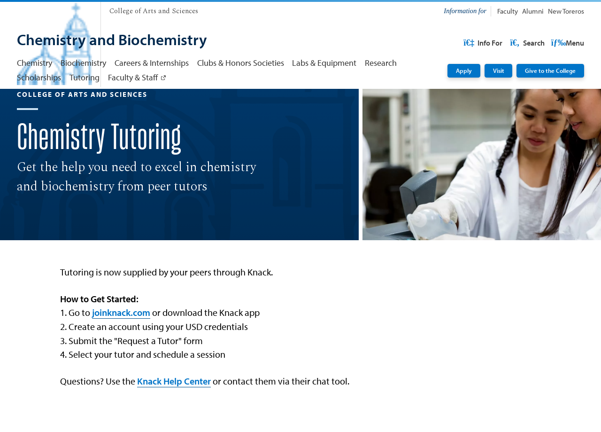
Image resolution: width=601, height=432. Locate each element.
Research (381, 62)
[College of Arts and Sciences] (153, 11)
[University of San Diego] (54, 9)
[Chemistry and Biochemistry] (112, 40)
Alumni (533, 11)
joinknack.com (121, 355)
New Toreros (566, 11)
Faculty (507, 11)
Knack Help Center (174, 424)
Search (566, 42)
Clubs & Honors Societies (240, 62)
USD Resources (509, 42)
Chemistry (34, 62)
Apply (464, 70)
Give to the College (550, 70)
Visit (498, 70)
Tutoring (84, 77)
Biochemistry (83, 62)
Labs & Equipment (324, 62)
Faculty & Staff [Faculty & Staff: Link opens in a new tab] (133, 77)
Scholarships (39, 77)
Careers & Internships (152, 62)
